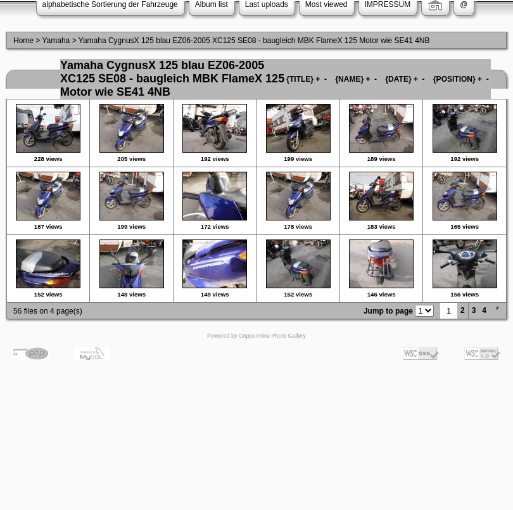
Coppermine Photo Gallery (272, 336)
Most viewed (326, 4)
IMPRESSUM (388, 4)
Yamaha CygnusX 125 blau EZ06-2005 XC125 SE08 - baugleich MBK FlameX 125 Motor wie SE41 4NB (254, 40)
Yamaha (56, 40)
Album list (211, 4)
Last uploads (266, 4)
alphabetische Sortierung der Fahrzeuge (110, 4)
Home (23, 40)
